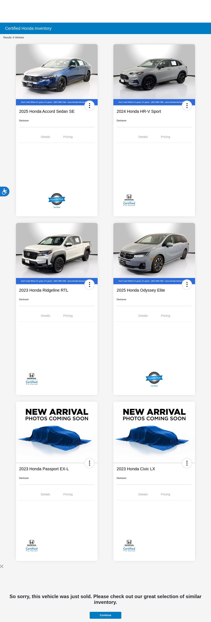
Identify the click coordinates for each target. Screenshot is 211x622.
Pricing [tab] (68, 136)
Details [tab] (45, 136)
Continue (105, 615)
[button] (89, 106)
